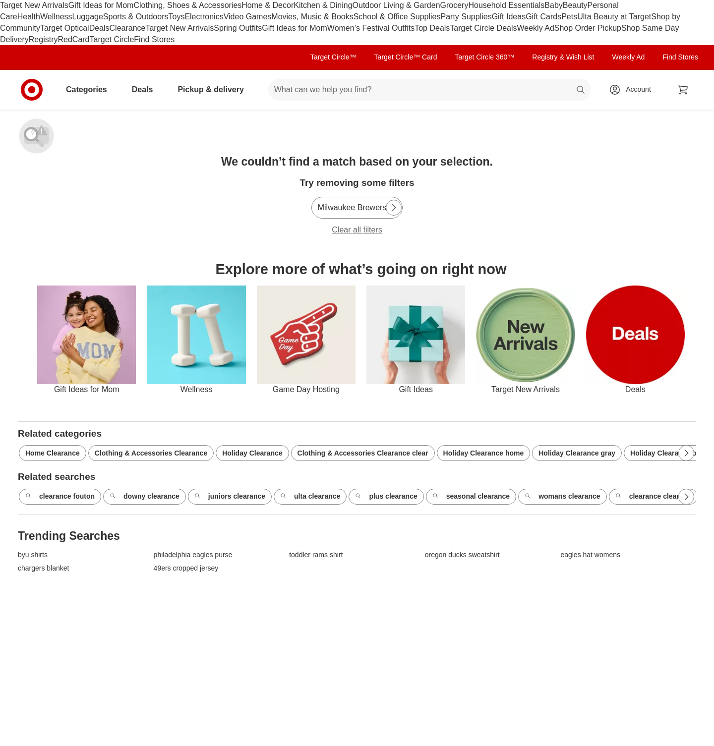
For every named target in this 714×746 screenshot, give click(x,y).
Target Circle (112, 39)
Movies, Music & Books (312, 16)
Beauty (575, 5)
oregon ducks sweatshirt (462, 555)
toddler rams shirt (316, 555)
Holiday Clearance (252, 453)
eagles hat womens (590, 555)
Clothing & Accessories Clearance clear (363, 453)
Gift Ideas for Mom (101, 5)
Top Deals (432, 28)
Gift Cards (543, 16)
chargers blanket (43, 568)
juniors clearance (229, 497)
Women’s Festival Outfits (371, 28)
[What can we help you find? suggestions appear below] (429, 90)
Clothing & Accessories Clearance (151, 453)
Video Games (248, 16)
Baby (553, 5)
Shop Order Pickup (587, 28)
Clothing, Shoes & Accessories (187, 5)
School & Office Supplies (397, 16)
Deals (99, 28)
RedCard (73, 39)
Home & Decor (267, 5)
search (581, 90)
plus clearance (386, 497)
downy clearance (144, 497)
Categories (90, 89)
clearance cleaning (653, 497)
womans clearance (562, 497)
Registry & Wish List (563, 57)
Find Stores (154, 39)
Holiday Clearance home (483, 453)
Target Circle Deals (483, 28)
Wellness (56, 16)
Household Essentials (506, 5)
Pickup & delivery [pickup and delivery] (214, 89)
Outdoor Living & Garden (396, 5)
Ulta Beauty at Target (614, 16)
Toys (176, 16)
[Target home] (32, 90)
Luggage (87, 16)
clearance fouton (60, 497)
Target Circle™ (333, 57)
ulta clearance (310, 497)
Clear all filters (357, 230)
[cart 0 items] (683, 90)
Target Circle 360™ (484, 57)
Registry (43, 39)
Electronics (203, 16)
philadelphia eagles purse (193, 555)
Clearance (128, 28)
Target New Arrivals (34, 5)
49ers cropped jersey (186, 568)
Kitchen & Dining (323, 5)
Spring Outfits (238, 28)
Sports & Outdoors (136, 16)
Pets (569, 16)
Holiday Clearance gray (576, 453)
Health (28, 16)
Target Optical (64, 28)
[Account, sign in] (633, 90)
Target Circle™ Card (405, 57)
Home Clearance (52, 453)
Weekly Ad (535, 28)
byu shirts (33, 555)
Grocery (454, 5)
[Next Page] (394, 208)
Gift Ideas (509, 16)
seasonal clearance (471, 497)
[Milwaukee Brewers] (357, 208)
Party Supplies (466, 16)
